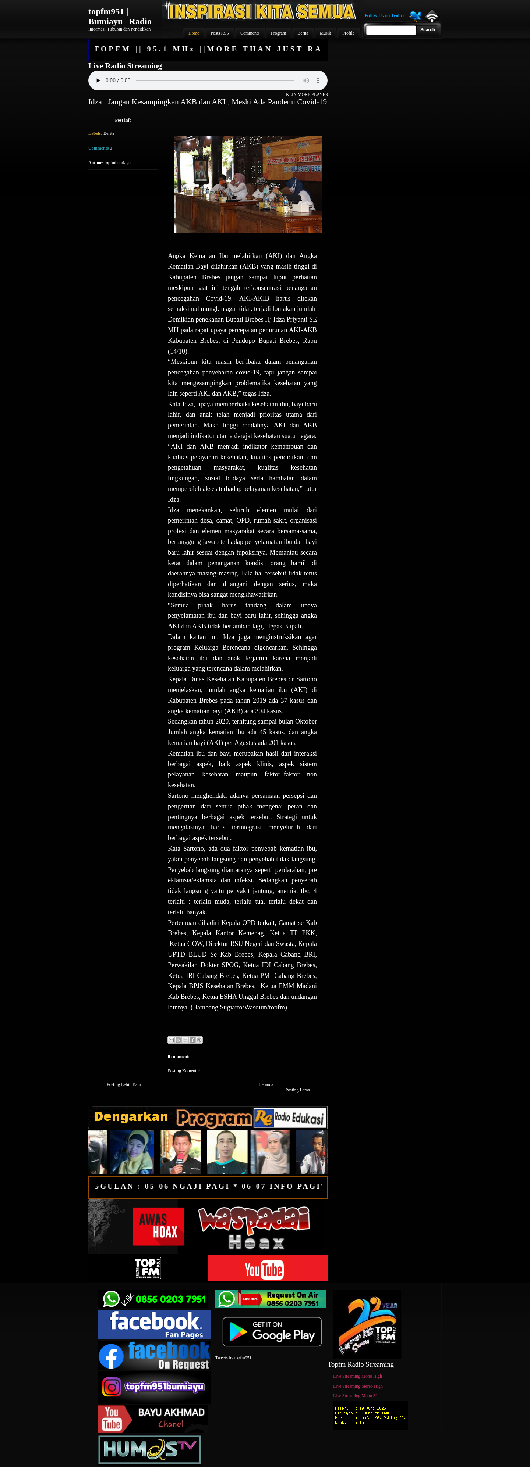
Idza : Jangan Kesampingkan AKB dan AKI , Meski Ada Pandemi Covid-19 (207, 101)
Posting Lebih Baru (124, 1084)
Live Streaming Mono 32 (355, 1395)
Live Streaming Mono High (357, 1376)
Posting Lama (298, 1090)
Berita (108, 133)
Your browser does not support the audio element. (208, 80)
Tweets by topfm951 (233, 1357)
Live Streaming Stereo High (358, 1386)
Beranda (266, 1084)
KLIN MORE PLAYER (307, 94)
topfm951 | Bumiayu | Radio (120, 16)
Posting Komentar (184, 1070)
